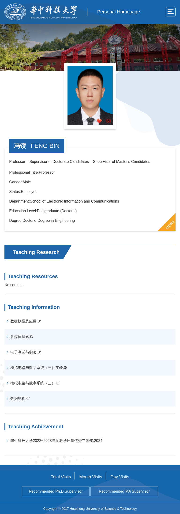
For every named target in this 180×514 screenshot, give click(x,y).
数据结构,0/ (20, 399)
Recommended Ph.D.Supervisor (55, 491)
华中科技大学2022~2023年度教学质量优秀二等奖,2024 (56, 441)
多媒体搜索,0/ (21, 337)
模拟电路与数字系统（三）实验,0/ (38, 368)
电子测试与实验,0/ (25, 352)
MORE (170, 224)
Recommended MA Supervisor (124, 491)
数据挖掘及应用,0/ (25, 321)
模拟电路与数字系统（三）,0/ (35, 383)
